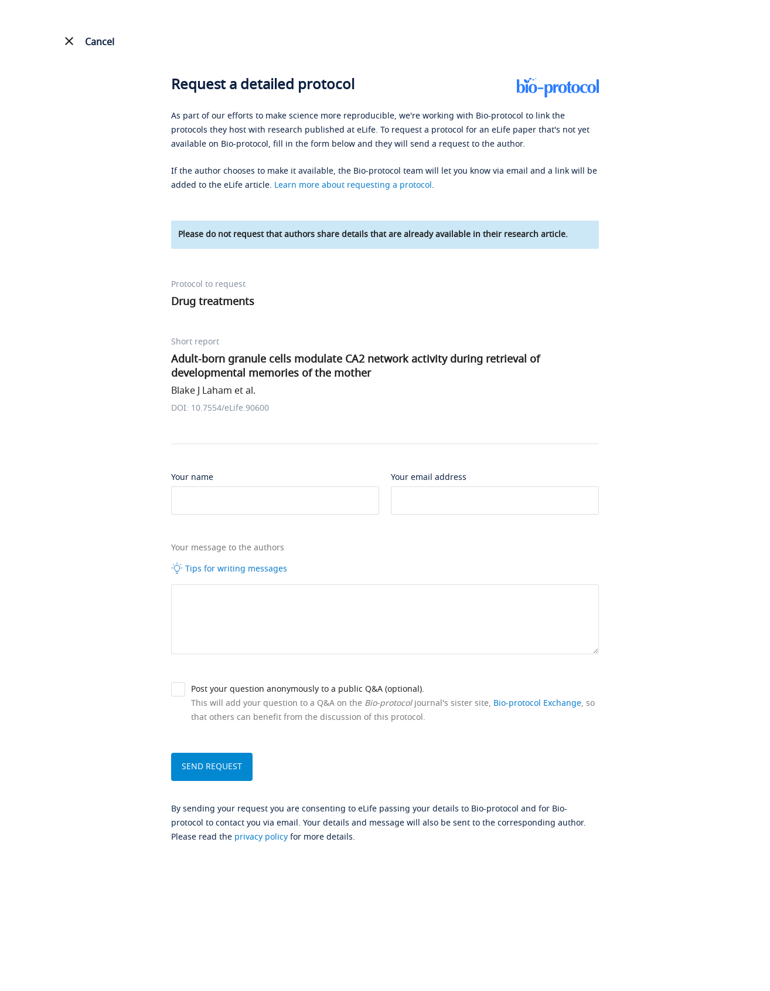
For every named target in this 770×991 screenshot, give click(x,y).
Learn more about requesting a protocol (353, 185)
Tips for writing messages (229, 568)
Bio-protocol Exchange (537, 703)
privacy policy (261, 837)
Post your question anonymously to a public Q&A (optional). (307, 689)
